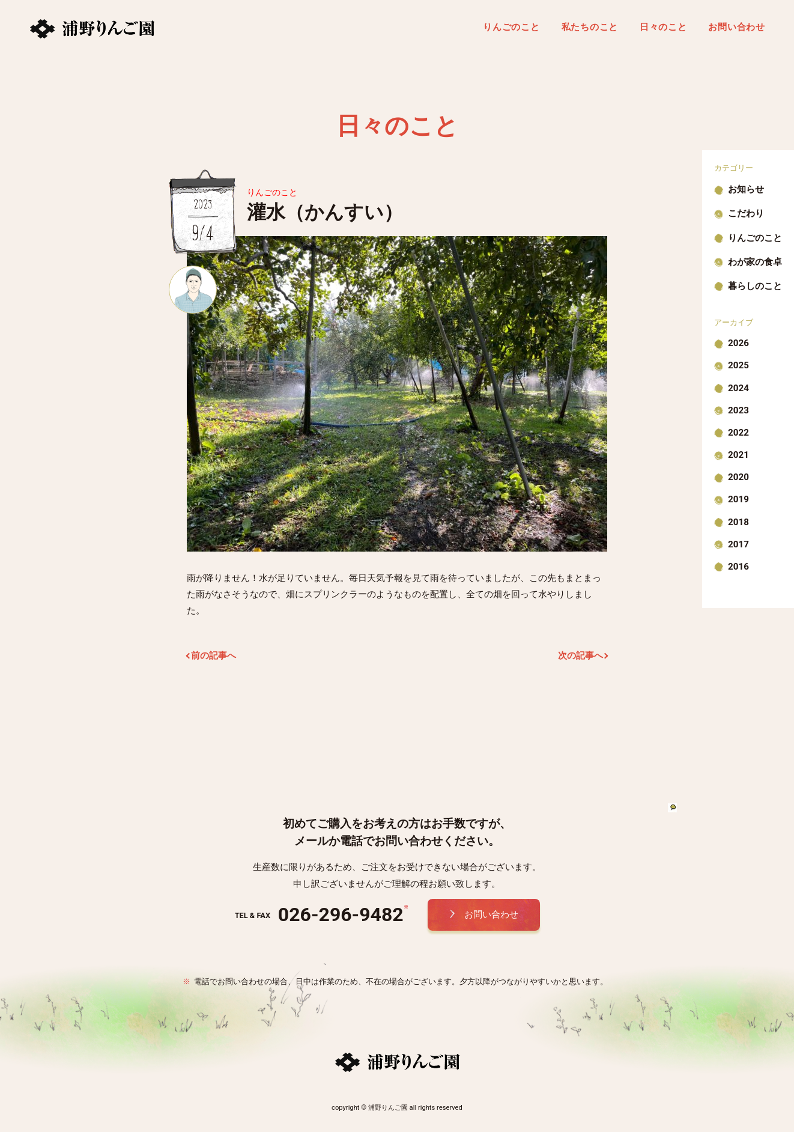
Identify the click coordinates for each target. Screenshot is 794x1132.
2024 (738, 388)
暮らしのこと (755, 286)
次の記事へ (580, 655)
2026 (738, 343)
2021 (738, 454)
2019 (738, 499)
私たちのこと (590, 27)
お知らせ (746, 189)
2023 (738, 410)
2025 (738, 365)
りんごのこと (511, 27)
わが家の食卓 (755, 262)
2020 (738, 477)
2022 (738, 432)
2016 (738, 566)
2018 (738, 522)
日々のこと (663, 27)
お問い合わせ (736, 27)
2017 (738, 544)
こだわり (746, 213)
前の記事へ (213, 655)
